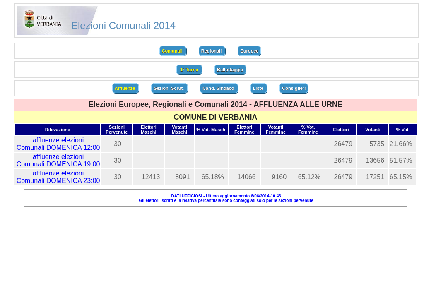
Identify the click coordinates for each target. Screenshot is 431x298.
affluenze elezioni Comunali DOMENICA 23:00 (58, 177)
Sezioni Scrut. (169, 88)
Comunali (173, 50)
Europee (249, 50)
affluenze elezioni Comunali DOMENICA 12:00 (58, 144)
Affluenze (126, 88)
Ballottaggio (230, 69)
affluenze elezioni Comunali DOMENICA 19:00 (58, 160)
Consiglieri (294, 88)
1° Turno (189, 69)
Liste (259, 88)
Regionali (212, 50)
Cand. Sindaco (218, 88)
